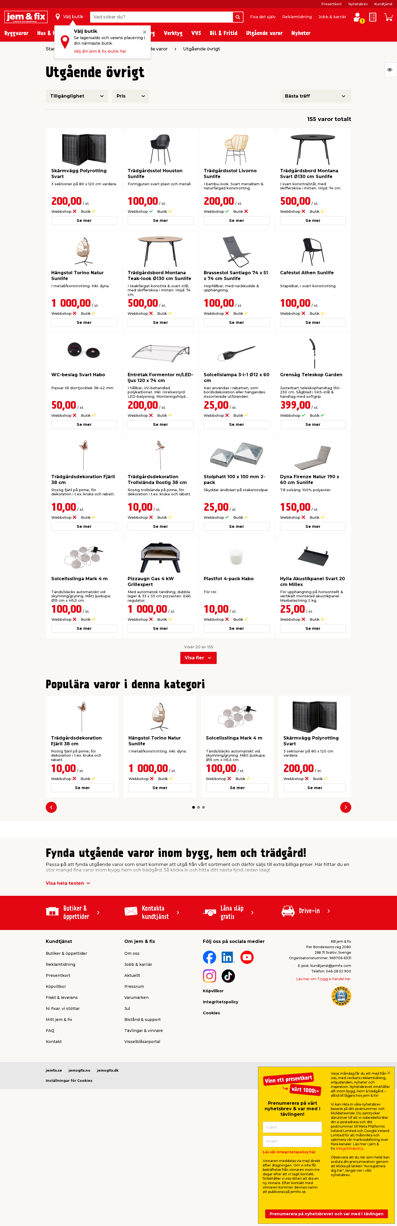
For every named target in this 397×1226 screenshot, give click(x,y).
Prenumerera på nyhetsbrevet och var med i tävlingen (326, 1213)
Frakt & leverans (62, 997)
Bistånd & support (142, 1019)
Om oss (132, 953)
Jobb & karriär (332, 16)
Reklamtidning (297, 16)
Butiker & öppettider (66, 953)
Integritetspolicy (220, 1001)
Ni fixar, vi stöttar (63, 1008)
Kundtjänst (383, 4)
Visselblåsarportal (142, 1041)
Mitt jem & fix (59, 1019)
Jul (127, 1008)
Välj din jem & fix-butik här (100, 51)
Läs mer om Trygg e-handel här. (323, 979)
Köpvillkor (56, 986)
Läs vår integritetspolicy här (289, 1152)
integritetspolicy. (350, 1148)
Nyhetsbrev (358, 4)
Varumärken (136, 997)
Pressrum (134, 986)
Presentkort (331, 4)
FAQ (50, 1030)
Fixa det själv (263, 16)
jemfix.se (54, 1070)
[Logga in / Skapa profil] (357, 17)
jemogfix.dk (108, 1070)
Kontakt (54, 1041)
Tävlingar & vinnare (143, 1030)
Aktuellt (132, 975)
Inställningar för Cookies (69, 1080)
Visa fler (194, 657)
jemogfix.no (79, 1070)
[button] (193, 807)
